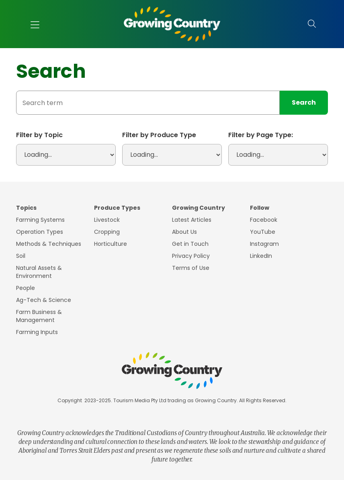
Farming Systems (40, 220)
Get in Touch (190, 244)
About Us (184, 232)
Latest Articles (191, 220)
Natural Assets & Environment (39, 272)
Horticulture (110, 244)
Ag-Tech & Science (43, 300)
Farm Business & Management (39, 316)
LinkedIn (261, 256)
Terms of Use (190, 268)
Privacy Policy (191, 256)
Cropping (107, 232)
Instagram (264, 244)
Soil (20, 256)
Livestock (107, 220)
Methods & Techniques (48, 244)
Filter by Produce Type (159, 135)
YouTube (262, 232)
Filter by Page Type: (260, 135)
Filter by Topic (39, 135)
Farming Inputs (37, 332)
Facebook (263, 220)
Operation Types (39, 232)
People (25, 288)
